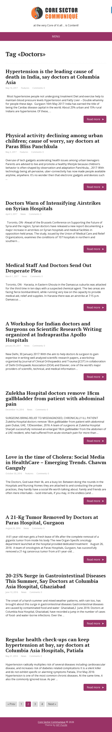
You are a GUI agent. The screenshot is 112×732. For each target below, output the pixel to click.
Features (25, 88)
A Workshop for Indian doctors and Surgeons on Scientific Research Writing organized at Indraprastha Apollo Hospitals (54, 331)
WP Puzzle (61, 725)
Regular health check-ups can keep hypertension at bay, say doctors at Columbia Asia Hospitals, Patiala (48, 645)
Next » (52, 704)
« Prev (11, 704)
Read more (93, 119)
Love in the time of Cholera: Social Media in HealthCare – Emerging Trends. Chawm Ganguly (56, 462)
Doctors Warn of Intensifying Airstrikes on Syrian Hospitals (53, 206)
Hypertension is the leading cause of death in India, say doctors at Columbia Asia (53, 77)
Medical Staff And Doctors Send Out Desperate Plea (48, 268)
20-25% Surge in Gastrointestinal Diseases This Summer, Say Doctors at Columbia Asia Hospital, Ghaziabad (56, 581)
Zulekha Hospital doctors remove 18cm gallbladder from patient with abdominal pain (55, 398)
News (23, 214)
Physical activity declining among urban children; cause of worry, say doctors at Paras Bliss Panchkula (54, 141)
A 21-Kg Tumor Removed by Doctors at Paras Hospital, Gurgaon (52, 520)
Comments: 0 (38, 88)
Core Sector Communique (51, 722)
